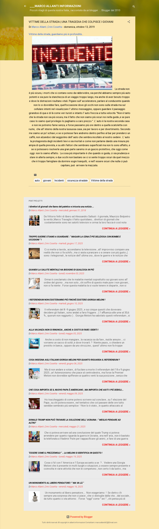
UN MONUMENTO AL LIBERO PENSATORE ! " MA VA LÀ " (56, 483)
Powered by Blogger (79, 516)
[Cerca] (133, 7)
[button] (128, 22)
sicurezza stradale (77, 180)
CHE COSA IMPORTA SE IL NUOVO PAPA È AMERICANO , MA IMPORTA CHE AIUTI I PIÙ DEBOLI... (76, 389)
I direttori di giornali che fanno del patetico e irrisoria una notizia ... (61, 206)
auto (37, 180)
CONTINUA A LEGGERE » (116, 228)
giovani (47, 180)
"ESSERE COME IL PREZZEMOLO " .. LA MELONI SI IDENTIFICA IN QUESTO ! (65, 452)
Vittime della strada (102, 180)
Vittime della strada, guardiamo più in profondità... (56, 34)
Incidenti (59, 180)
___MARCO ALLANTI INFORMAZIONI (55, 6)
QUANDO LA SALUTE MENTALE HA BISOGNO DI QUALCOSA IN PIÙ (61, 269)
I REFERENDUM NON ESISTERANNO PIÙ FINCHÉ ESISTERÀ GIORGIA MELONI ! (67, 299)
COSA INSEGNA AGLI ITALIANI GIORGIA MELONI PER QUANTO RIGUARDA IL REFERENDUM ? (74, 359)
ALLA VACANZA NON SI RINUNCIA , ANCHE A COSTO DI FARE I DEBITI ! (63, 329)
